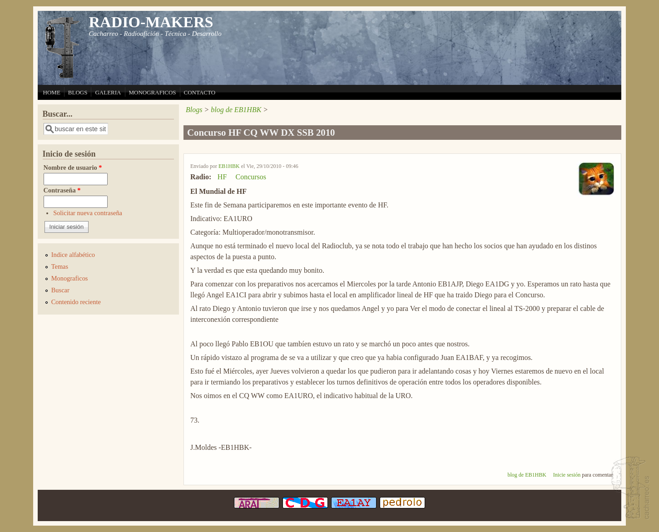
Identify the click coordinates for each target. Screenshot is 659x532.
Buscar (60, 290)
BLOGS (78, 92)
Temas (59, 266)
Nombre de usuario (73, 167)
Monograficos (69, 278)
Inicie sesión (566, 475)
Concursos (250, 177)
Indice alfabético (73, 254)
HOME (51, 92)
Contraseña (62, 190)
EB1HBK (229, 166)
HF (222, 177)
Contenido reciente (76, 301)
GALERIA (108, 92)
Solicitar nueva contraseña (87, 213)
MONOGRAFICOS (152, 92)
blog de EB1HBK (236, 109)
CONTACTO (200, 92)
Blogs (194, 109)
